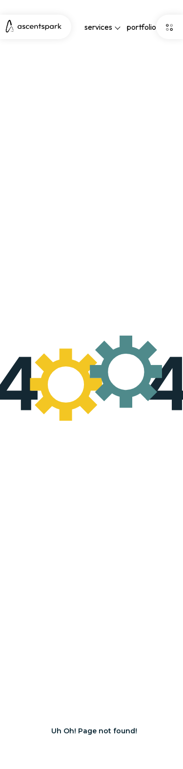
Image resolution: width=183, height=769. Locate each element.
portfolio (141, 27)
